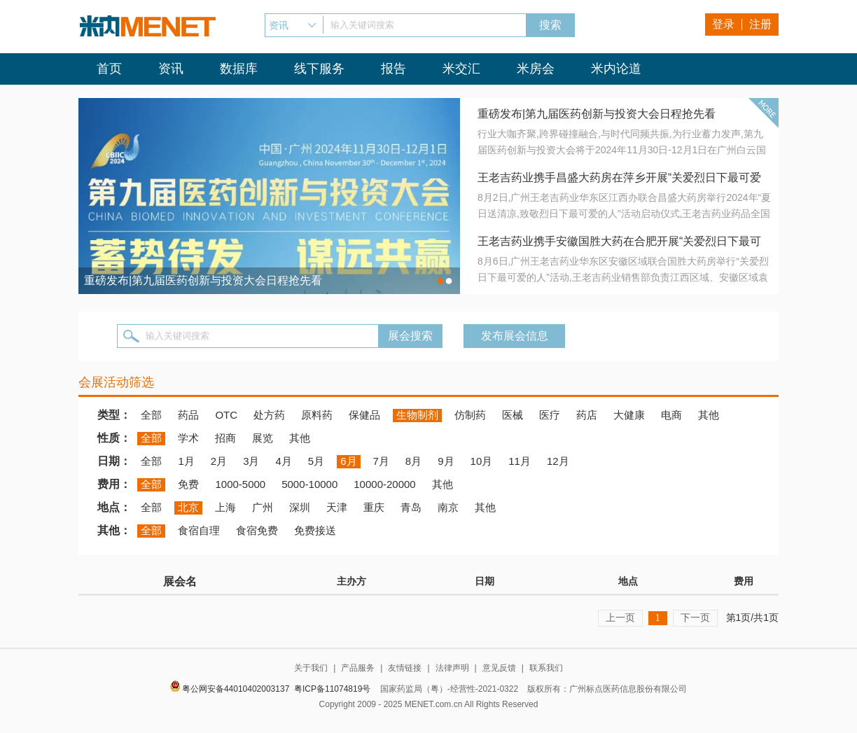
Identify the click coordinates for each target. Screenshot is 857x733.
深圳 (299, 507)
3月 (251, 461)
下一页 (695, 617)
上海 (225, 507)
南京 (448, 507)
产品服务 (358, 668)
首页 (109, 69)
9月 (446, 461)
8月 (413, 461)
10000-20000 (384, 484)
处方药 (269, 415)
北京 (188, 507)
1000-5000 (240, 484)
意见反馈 (499, 668)
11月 (519, 461)
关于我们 (311, 668)
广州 (262, 507)
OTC (226, 415)
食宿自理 (199, 530)
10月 (482, 461)
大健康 (629, 415)
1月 (186, 461)
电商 (671, 415)
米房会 (536, 69)
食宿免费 (257, 530)
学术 (188, 438)
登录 (723, 24)
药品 (188, 415)
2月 (219, 461)
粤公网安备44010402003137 (235, 689)
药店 (586, 415)
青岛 (410, 507)
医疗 (549, 415)
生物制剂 (417, 415)
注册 (760, 24)
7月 (381, 461)
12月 (558, 461)
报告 (393, 69)
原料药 (317, 415)
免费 (188, 484)
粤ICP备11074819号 (332, 689)
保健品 (364, 415)
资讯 (170, 69)
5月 (316, 461)
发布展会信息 (514, 336)
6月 (348, 461)
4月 (283, 461)
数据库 (239, 69)
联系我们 (546, 668)
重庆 (373, 507)
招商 (225, 438)
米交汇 (461, 69)
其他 (708, 415)
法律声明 (452, 668)
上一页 (620, 617)
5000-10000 (309, 484)
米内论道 (616, 69)
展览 (262, 438)
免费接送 (315, 530)
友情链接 (404, 668)
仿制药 (470, 415)
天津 (336, 507)
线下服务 (319, 69)
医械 (512, 415)
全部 (151, 415)
